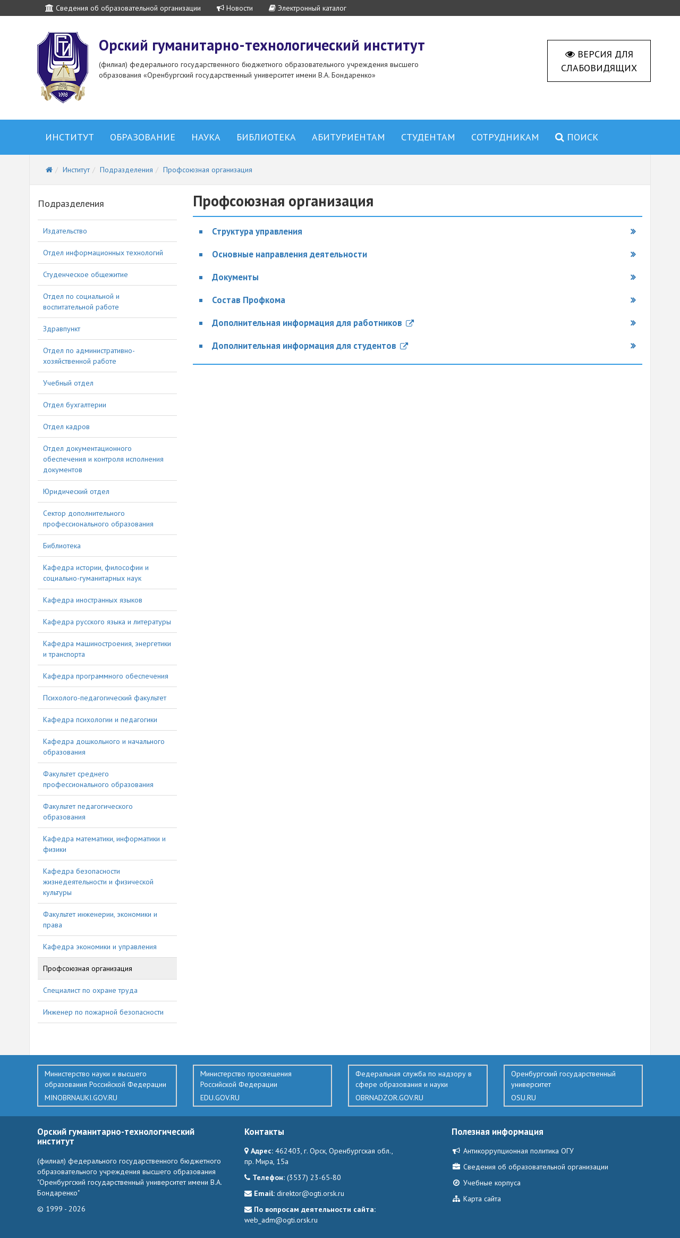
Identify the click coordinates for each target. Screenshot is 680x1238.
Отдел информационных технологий (103, 252)
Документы (235, 277)
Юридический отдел (76, 491)
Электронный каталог (307, 8)
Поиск (576, 137)
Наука (205, 137)
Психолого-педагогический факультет (104, 697)
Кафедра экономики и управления (100, 946)
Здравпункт (61, 328)
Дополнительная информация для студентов (310, 346)
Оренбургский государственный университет (573, 1086)
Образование (142, 137)
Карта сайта (476, 1198)
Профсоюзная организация (87, 968)
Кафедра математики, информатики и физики (104, 844)
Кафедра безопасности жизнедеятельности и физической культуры (98, 881)
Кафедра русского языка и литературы (107, 621)
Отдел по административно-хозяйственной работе (89, 356)
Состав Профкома (248, 300)
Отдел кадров (66, 426)
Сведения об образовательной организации (123, 8)
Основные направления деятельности (289, 254)
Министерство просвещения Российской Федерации (262, 1086)
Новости (235, 8)
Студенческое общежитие (85, 274)
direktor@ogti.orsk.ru (310, 1193)
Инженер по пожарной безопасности (103, 1012)
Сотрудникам (505, 137)
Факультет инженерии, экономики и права (100, 919)
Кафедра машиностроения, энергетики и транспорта (107, 649)
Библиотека (266, 137)
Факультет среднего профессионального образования (98, 779)
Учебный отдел (68, 383)
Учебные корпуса (486, 1182)
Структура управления (257, 231)
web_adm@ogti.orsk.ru (281, 1220)
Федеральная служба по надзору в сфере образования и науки (417, 1086)
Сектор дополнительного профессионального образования (98, 518)
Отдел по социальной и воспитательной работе (81, 301)
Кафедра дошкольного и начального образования (104, 747)
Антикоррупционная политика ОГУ (513, 1151)
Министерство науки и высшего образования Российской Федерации (107, 1086)
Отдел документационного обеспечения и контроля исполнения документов (103, 459)
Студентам (428, 137)
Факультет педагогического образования (88, 811)
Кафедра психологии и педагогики (100, 719)
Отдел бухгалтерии (74, 404)
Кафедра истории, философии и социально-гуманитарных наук (96, 573)
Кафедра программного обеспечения (105, 676)
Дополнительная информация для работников (313, 323)
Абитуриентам (348, 137)
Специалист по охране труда (90, 990)
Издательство (65, 231)
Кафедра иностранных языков (92, 600)
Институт (69, 137)
